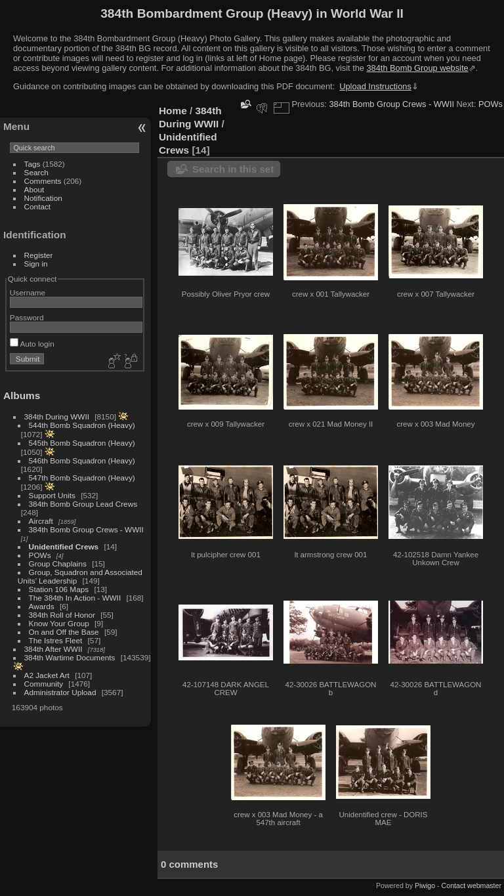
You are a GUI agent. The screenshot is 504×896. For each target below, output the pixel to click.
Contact (37, 206)
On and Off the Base (64, 632)
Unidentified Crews (64, 546)
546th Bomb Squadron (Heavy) (82, 460)
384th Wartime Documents (70, 657)
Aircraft (41, 521)
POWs (40, 555)
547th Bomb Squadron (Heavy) (82, 477)
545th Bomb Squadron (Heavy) (82, 442)
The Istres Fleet (56, 640)
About (34, 189)
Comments (43, 181)
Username (27, 292)
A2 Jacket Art (47, 675)
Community (44, 683)
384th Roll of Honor (62, 614)
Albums (21, 395)
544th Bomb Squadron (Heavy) (82, 425)
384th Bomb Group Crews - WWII (86, 529)
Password (27, 317)
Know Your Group (59, 623)
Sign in (36, 263)
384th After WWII (53, 649)
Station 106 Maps (59, 589)
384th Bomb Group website (418, 68)
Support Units (52, 495)
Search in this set (233, 169)
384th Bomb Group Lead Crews (83, 504)
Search (36, 172)
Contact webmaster (471, 885)
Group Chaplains (58, 563)
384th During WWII (56, 416)
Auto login (32, 343)
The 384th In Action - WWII (75, 597)
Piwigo (425, 885)
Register (38, 255)
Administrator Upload (60, 692)
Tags (32, 164)
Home (173, 110)
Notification (43, 198)
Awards (41, 606)
